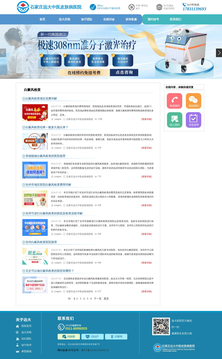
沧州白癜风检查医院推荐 (41, 242)
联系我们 (175, 19)
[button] (219, 53)
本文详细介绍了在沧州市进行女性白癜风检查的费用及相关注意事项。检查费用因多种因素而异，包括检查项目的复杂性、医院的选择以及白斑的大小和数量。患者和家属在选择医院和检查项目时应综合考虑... (102, 196)
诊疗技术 (24, 345)
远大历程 (64, 19)
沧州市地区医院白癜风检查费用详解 (48, 184)
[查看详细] (146, 119)
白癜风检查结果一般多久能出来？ (47, 127)
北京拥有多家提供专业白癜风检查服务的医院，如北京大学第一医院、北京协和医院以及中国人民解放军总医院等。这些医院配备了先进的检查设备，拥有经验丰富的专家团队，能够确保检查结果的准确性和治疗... (102, 282)
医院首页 (24, 326)
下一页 (97, 298)
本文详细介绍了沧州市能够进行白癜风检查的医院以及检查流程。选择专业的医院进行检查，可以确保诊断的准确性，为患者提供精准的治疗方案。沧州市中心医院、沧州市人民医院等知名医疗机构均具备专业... (102, 225)
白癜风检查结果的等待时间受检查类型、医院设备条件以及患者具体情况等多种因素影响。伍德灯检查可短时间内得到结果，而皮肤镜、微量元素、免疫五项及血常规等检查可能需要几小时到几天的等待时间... (102, 139)
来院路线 (24, 351)
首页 (42, 19)
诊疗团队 (86, 19)
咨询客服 (131, 19)
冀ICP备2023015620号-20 (95, 350)
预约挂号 (153, 19)
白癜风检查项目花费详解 (41, 98)
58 (69, 298)
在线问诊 (109, 19)
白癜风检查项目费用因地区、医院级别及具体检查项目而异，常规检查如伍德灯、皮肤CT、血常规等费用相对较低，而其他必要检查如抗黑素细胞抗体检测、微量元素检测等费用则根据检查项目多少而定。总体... (102, 110)
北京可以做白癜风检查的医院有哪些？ (50, 270)
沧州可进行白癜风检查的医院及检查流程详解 (54, 213)
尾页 (106, 298)
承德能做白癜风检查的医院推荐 (45, 156)
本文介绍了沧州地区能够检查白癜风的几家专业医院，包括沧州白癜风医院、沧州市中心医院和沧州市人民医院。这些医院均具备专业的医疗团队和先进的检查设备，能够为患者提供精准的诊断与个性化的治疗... (102, 254)
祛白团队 (24, 339)
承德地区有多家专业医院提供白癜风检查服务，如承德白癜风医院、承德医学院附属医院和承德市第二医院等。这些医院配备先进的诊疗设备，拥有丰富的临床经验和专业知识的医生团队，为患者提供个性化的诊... (102, 168)
